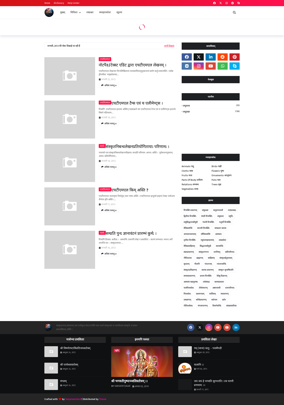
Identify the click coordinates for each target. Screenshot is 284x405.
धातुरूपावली (218, 210)
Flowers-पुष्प (218, 170)
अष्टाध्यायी (216, 288)
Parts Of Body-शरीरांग (192, 180)
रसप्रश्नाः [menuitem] (90, 12)
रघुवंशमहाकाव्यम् (207, 240)
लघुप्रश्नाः (211, 111)
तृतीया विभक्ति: (190, 240)
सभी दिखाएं (169, 45)
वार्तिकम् (212, 293)
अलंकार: (218, 234)
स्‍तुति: (231, 216)
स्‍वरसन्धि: (219, 246)
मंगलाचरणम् (203, 305)
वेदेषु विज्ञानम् (222, 276)
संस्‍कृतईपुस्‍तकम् (226, 258)
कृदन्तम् (186, 264)
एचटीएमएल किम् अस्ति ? (129, 190)
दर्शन (224, 299)
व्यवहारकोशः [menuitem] (105, 12)
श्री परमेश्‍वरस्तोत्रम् (69, 364)
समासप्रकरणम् (189, 276)
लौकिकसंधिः (205, 234)
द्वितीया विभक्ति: (190, 216)
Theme (102, 399)
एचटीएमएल (105, 59)
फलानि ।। (199, 364)
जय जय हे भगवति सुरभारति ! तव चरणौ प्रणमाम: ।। (213, 383)
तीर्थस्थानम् (203, 288)
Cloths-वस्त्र (187, 170)
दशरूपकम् (200, 293)
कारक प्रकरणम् (208, 270)
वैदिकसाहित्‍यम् (189, 246)
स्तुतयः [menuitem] (119, 12)
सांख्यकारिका (231, 305)
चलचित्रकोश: (189, 288)
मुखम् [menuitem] (62, 12)
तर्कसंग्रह (206, 282)
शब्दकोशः (222, 240)
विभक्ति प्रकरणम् (190, 210)
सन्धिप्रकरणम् (201, 299)
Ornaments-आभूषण (221, 175)
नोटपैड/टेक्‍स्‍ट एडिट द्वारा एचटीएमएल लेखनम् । (132, 65)
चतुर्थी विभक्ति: (225, 222)
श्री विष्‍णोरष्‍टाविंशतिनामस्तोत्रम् (75, 348)
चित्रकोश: (187, 293)
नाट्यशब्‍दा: (232, 210)
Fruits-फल (187, 175)
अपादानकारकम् (190, 234)
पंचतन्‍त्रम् (208, 264)
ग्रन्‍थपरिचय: (230, 288)
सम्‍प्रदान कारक (220, 228)
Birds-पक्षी (217, 166)
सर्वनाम (214, 299)
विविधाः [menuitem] (74, 12)
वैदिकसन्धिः (188, 228)
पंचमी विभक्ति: (208, 222)
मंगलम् (63, 381)
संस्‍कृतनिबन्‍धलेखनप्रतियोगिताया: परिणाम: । (137, 146)
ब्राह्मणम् (200, 258)
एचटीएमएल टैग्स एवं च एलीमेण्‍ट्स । (137, 103)
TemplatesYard (73, 399)
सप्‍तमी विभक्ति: (203, 228)
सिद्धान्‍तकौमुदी (205, 246)
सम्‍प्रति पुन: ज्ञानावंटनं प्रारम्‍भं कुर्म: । (131, 233)
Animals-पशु (188, 166)
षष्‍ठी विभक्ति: (206, 216)
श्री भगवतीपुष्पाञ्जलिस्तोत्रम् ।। (129, 381)
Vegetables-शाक (190, 189)
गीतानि (197, 264)
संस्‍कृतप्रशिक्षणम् (190, 270)
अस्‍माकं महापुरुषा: (191, 282)
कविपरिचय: (230, 252)
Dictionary (59, 3)
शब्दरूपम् (187, 299)
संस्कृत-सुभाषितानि (225, 270)
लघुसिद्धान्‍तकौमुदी (191, 222)
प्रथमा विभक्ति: (206, 276)
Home (47, 3)
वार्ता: (102, 146)
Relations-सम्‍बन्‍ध (190, 184)
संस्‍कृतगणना (204, 252)
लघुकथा (211, 105)
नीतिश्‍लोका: (188, 305)
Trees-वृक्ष (216, 184)
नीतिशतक (188, 258)
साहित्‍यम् (211, 258)
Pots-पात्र (216, 180)
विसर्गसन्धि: (216, 305)
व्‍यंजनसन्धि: (221, 264)
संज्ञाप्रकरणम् (189, 252)
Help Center (74, 3)
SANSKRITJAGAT (122, 386)
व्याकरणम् (225, 293)
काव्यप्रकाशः (219, 282)
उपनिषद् (217, 252)
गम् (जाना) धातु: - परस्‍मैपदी (208, 348)
